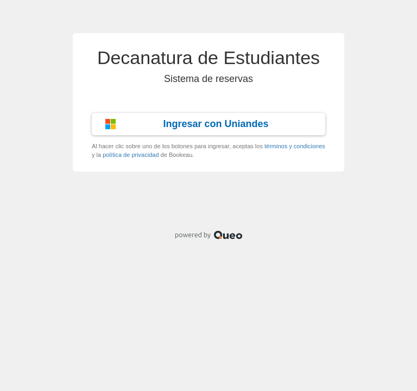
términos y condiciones (294, 146)
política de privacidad (131, 155)
